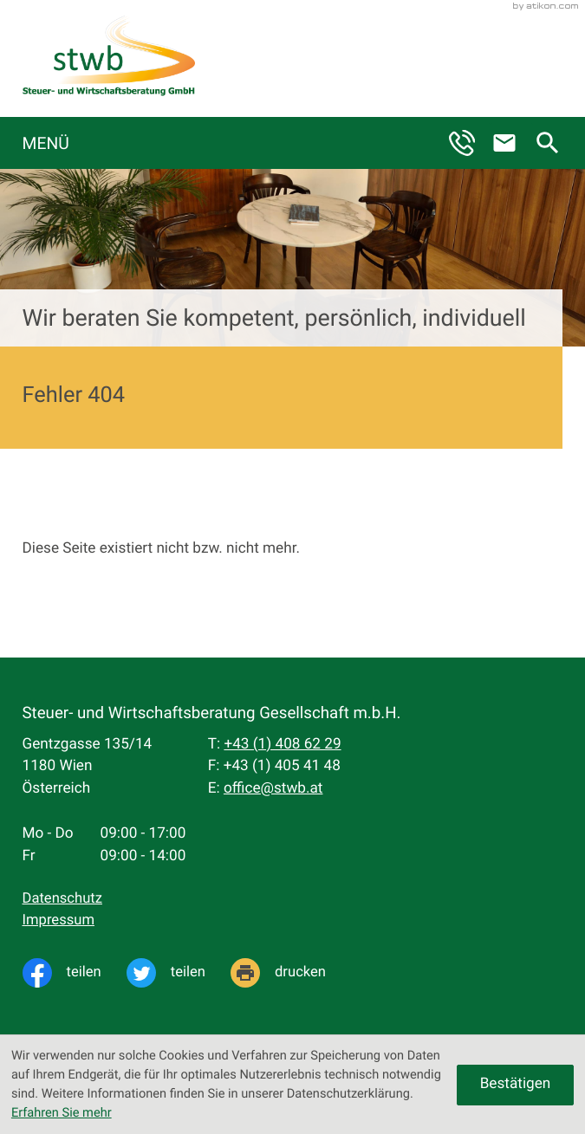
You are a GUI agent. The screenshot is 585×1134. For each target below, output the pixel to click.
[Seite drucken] (291, 973)
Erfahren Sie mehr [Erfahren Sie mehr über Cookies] (61, 1112)
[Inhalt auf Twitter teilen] (179, 973)
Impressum (58, 920)
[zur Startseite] (109, 58)
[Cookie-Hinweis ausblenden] (515, 1085)
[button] (469, 143)
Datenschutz (62, 899)
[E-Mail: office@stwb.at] (512, 143)
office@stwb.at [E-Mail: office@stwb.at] (273, 788)
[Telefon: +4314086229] (282, 745)
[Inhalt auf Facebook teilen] (75, 973)
